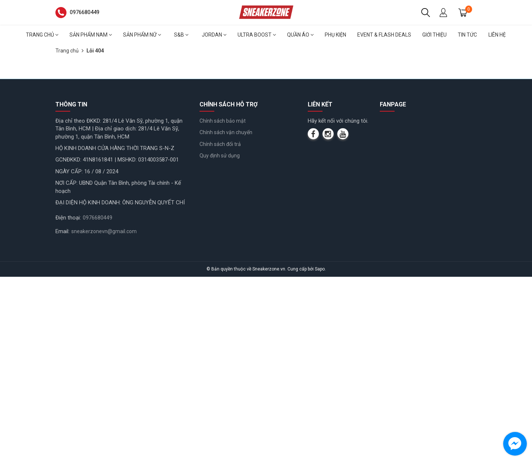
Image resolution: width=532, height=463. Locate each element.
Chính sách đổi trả (220, 330)
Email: (62, 417)
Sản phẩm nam (90, 35)
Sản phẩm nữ (142, 35)
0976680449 (97, 404)
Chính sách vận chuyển (226, 318)
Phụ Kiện (335, 35)
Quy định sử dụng (220, 342)
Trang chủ (42, 35)
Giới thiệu (434, 35)
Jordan (214, 35)
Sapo (320, 455)
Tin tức (467, 35)
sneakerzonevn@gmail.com (104, 417)
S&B (181, 35)
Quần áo (300, 35)
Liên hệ (497, 35)
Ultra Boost (257, 35)
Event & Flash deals (384, 35)
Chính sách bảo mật (223, 307)
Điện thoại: (68, 404)
